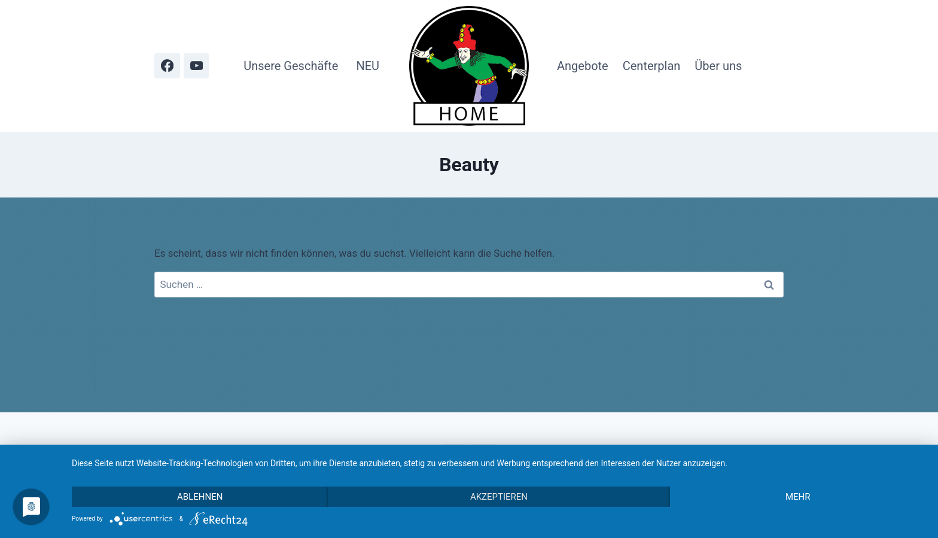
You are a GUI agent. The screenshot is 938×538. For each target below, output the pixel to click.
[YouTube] (196, 66)
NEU (367, 66)
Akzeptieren (499, 496)
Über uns (718, 66)
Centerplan (652, 66)
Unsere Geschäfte (290, 66)
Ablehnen (200, 496)
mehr (798, 496)
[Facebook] (167, 66)
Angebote (582, 66)
